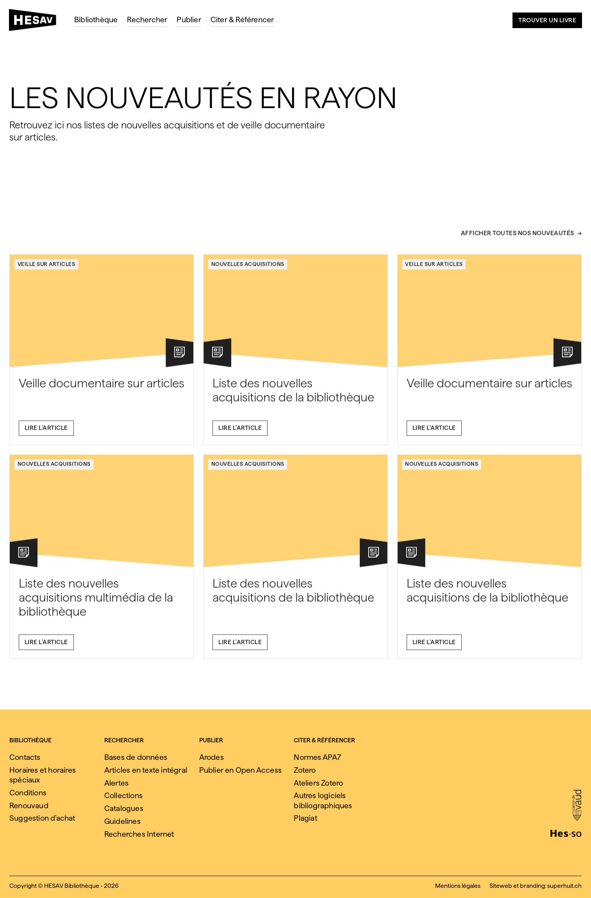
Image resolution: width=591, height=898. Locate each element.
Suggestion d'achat (42, 818)
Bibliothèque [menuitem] (96, 19)
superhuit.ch (564, 885)
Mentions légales (457, 885)
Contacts (25, 757)
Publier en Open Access (240, 770)
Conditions (27, 792)
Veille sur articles (46, 268)
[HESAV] (35, 22)
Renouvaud (28, 805)
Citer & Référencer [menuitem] (242, 19)
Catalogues (123, 808)
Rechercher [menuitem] (147, 19)
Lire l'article (46, 432)
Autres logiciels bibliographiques (323, 800)
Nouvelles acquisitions (247, 268)
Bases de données (135, 757)
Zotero (305, 770)
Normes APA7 (317, 757)
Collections (123, 795)
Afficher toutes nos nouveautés (517, 237)
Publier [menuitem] (189, 19)
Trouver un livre (547, 20)
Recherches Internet (139, 834)
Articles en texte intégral (145, 770)
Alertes (116, 783)
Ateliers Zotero (318, 783)
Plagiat (305, 818)
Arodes (211, 757)
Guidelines (122, 821)
